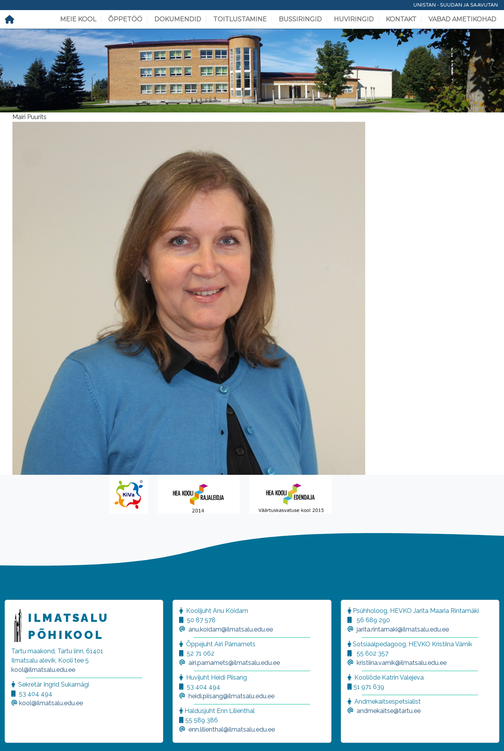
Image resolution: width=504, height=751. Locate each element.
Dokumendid (177, 19)
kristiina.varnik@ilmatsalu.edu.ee (402, 662)
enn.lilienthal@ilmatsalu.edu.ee (231, 729)
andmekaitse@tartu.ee (389, 711)
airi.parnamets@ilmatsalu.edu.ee (234, 662)
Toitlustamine (240, 19)
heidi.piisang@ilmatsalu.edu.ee (231, 696)
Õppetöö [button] (125, 19)
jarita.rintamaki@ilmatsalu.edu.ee (403, 629)
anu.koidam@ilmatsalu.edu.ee (230, 629)
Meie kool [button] (78, 19)
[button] (15, 735)
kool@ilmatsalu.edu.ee (43, 669)
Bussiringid (300, 19)
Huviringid (354, 19)
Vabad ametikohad (462, 19)
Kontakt (401, 19)
